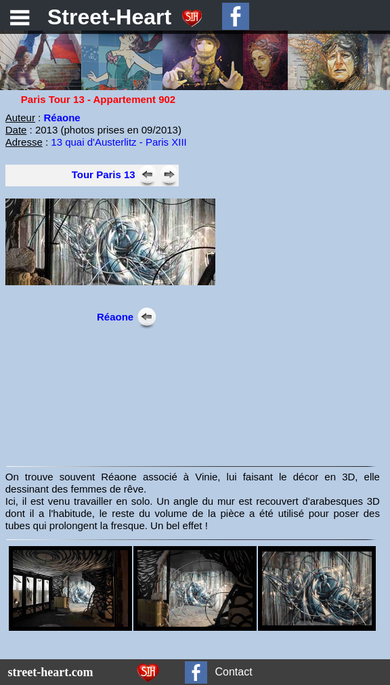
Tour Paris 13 (103, 174)
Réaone (115, 317)
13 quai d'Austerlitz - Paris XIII (118, 142)
